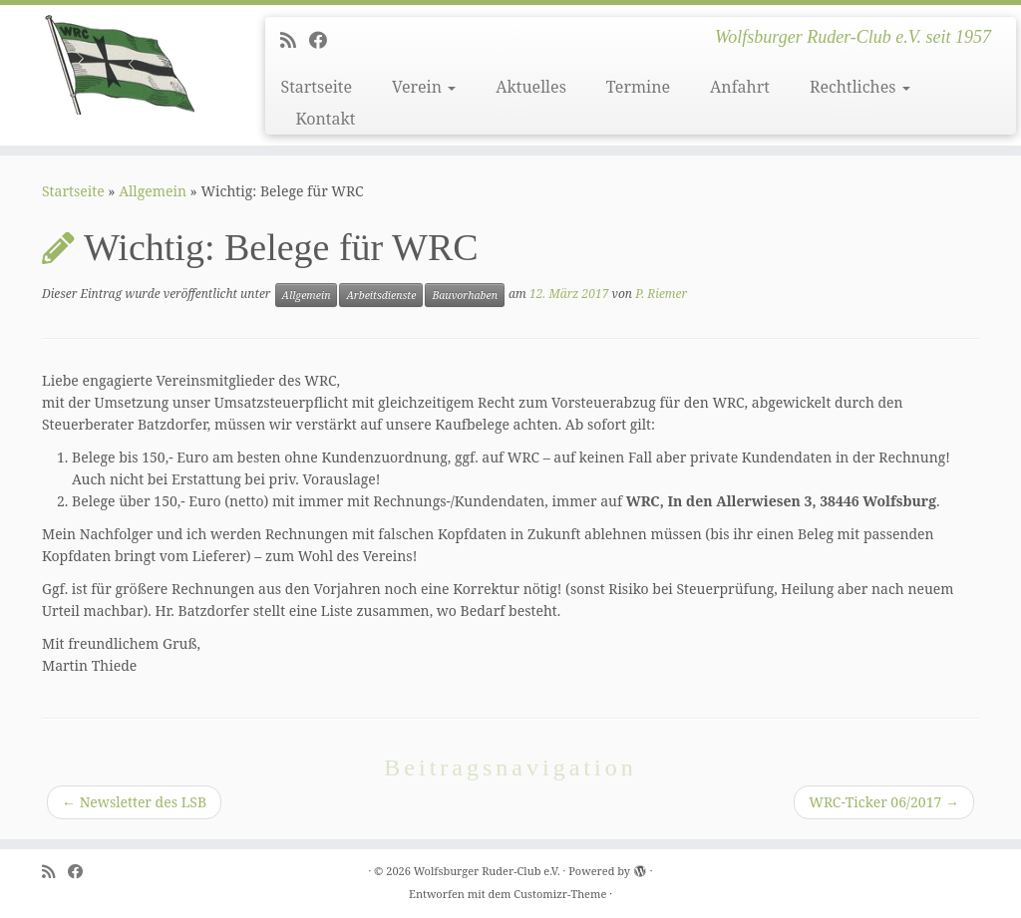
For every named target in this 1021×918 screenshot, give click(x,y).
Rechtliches (860, 87)
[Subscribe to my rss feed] (294, 40)
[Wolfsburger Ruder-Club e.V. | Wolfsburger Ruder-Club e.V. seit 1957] (119, 65)
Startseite (316, 87)
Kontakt (325, 119)
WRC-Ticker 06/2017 (884, 801)
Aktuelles (531, 87)
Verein (424, 87)
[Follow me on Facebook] (324, 40)
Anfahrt (740, 87)
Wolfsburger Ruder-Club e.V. (487, 870)
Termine (638, 87)
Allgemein (152, 190)
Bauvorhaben (465, 295)
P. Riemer (661, 293)
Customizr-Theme (559, 893)
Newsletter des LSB (134, 801)
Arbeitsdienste (381, 295)
